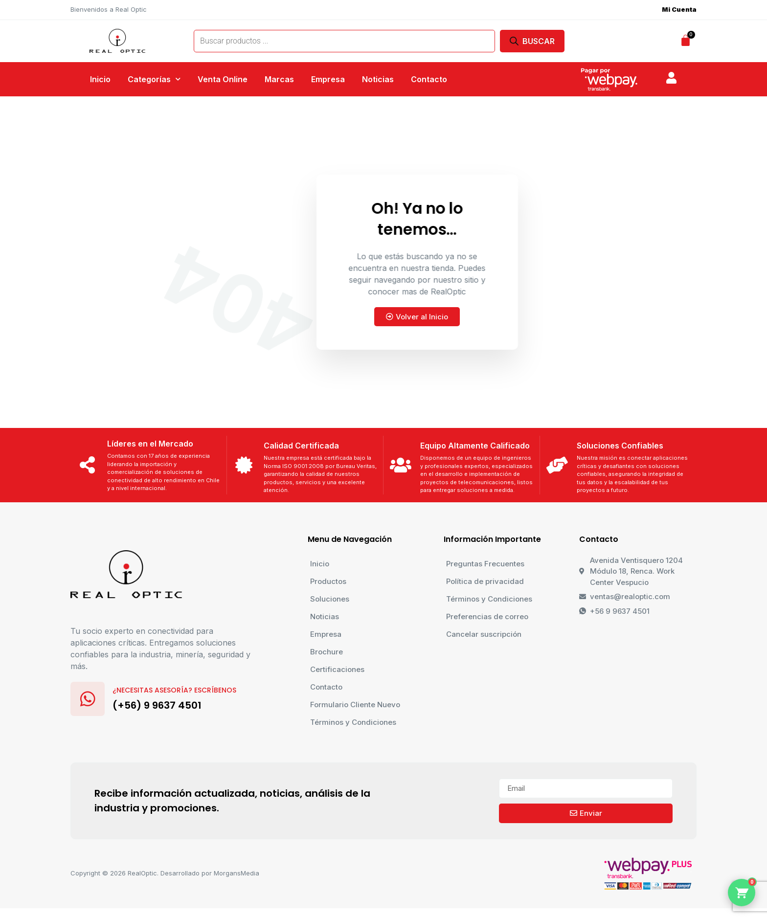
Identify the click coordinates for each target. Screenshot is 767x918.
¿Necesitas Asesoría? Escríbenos (174, 690)
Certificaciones (337, 669)
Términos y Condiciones (353, 722)
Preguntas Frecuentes (485, 563)
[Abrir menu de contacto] (741, 892)
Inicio (100, 79)
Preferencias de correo (487, 616)
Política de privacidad (485, 581)
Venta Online (223, 79)
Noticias (378, 79)
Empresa (328, 79)
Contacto (429, 79)
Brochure (326, 651)
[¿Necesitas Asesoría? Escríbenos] (87, 699)
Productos (328, 581)
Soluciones (329, 599)
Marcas (279, 79)
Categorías (154, 79)
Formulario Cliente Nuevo (355, 704)
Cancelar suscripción (483, 634)
